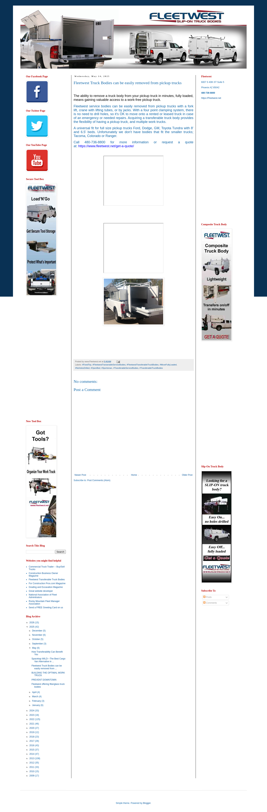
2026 (32, 622)
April (34, 692)
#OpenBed (95, 368)
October (36, 639)
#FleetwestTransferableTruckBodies (143, 365)
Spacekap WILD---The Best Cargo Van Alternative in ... (48, 660)
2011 (32, 767)
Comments (210, 603)
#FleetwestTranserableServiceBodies (109, 365)
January (36, 705)
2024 (32, 710)
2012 (32, 762)
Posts (207, 597)
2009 (32, 775)
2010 (32, 771)
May (34, 648)
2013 (32, 758)
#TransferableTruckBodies (151, 368)
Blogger (147, 803)
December (37, 630)
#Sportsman (106, 368)
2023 (32, 715)
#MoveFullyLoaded (168, 365)
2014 (32, 754)
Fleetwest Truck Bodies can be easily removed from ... (47, 667)
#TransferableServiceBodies (125, 368)
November (37, 635)
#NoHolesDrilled (82, 368)
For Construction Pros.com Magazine (47, 583)
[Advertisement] (105, 513)
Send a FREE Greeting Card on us (46, 607)
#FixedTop (86, 365)
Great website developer (41, 591)
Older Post (187, 475)
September (38, 643)
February (37, 701)
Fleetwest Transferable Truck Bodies (47, 579)
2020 (32, 728)
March (35, 696)
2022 (32, 719)
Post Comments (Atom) (98, 480)
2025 (32, 626)
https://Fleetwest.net (211, 98)
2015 (32, 749)
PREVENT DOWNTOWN (44, 680)
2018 (32, 736)
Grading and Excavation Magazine (46, 587)
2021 (32, 723)
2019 (32, 732)
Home (134, 475)
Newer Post (80, 475)
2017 (32, 741)
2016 (32, 745)
